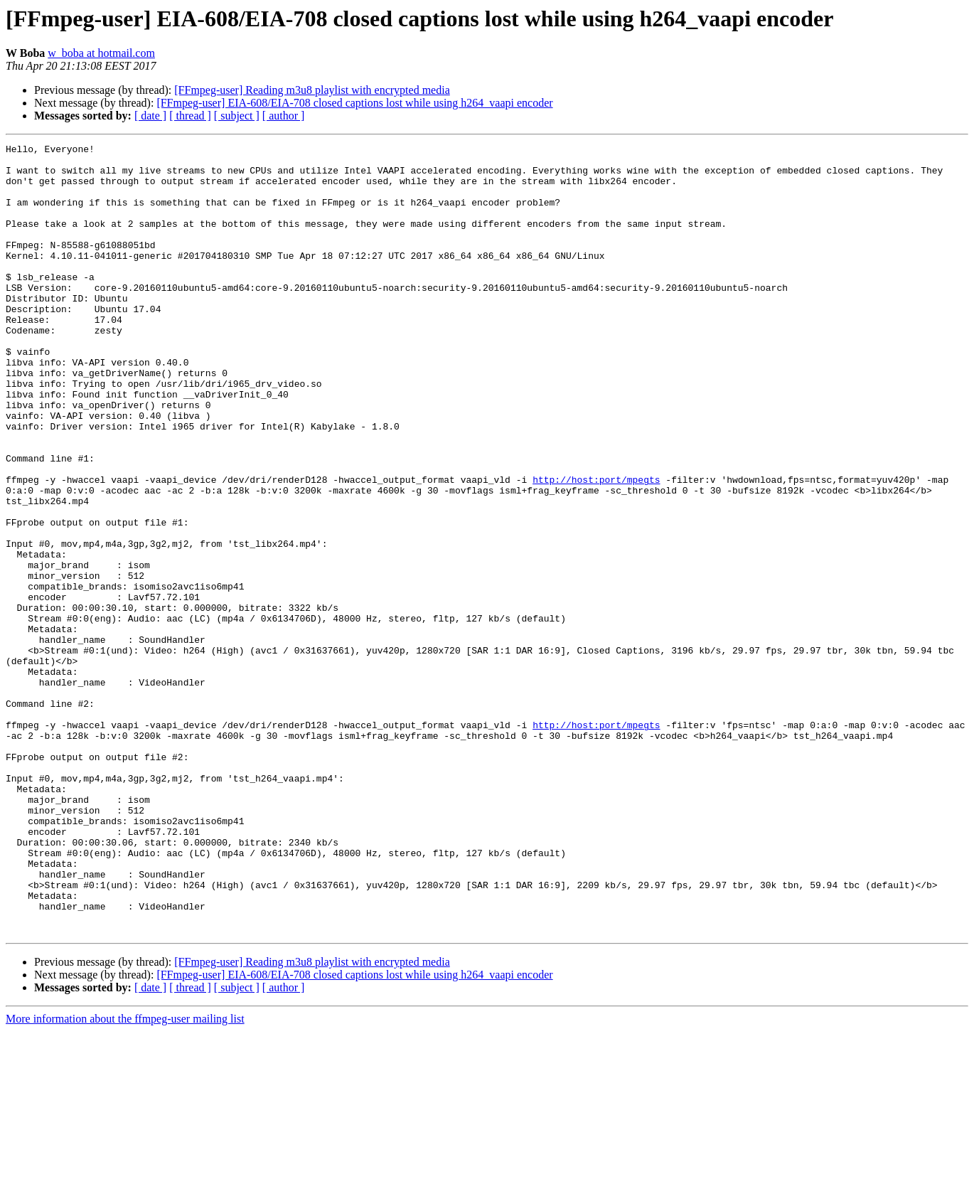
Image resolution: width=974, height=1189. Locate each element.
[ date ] (150, 116)
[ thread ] (190, 116)
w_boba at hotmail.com (101, 53)
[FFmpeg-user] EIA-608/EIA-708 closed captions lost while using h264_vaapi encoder (354, 103)
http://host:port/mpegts (596, 547)
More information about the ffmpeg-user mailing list (125, 1177)
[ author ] (283, 116)
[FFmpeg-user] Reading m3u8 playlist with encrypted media (311, 90)
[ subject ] (236, 116)
